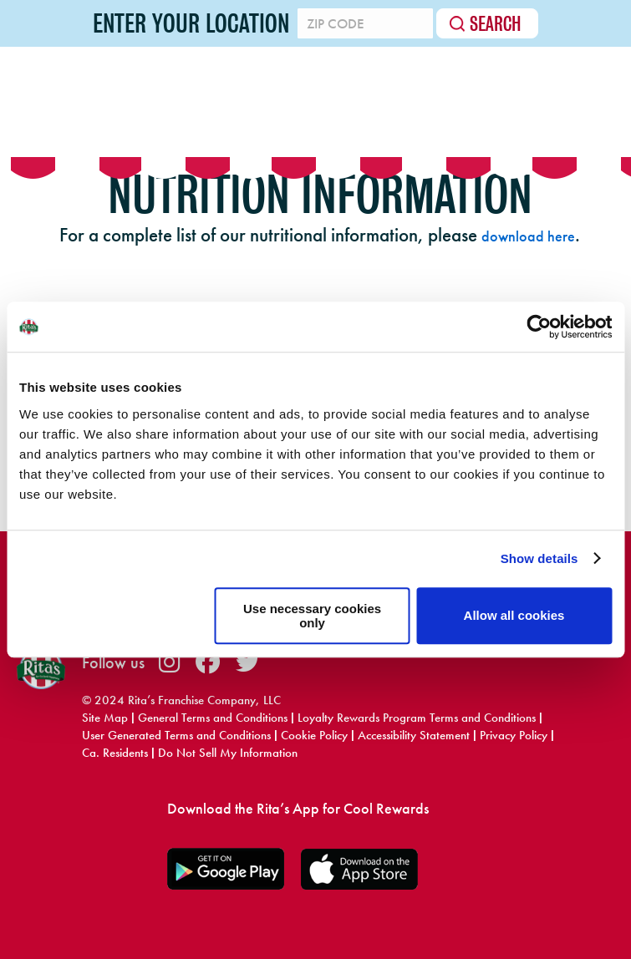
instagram (169, 662)
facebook (208, 662)
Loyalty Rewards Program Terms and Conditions (417, 717)
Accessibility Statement (414, 735)
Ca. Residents (115, 752)
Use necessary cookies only (312, 615)
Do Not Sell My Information (228, 752)
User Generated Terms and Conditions (176, 735)
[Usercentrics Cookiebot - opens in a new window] (539, 326)
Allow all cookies (514, 615)
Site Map (105, 717)
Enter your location (188, 23)
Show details (539, 558)
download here (528, 236)
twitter (248, 662)
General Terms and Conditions (213, 717)
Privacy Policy (513, 735)
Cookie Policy (314, 735)
